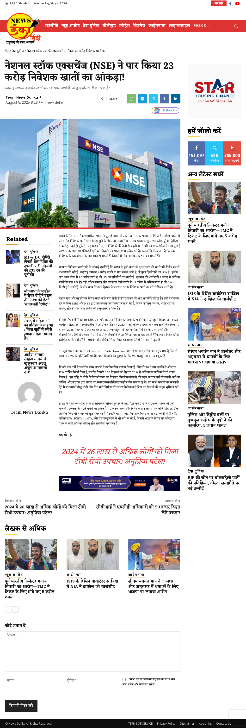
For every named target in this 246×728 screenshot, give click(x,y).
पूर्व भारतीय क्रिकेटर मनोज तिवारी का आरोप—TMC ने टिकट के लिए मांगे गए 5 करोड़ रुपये (29, 589)
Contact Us (223, 724)
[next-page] (15, 609)
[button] (236, 26)
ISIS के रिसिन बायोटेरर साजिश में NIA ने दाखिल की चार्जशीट (92, 584)
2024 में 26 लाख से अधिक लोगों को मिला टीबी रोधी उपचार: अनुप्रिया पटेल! (120, 456)
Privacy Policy (166, 724)
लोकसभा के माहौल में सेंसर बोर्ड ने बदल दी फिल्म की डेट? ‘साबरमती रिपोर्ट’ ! (38, 298)
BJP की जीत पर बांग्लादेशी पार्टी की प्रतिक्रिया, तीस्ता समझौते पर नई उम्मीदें (214, 483)
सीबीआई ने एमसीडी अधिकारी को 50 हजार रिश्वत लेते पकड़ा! (138, 510)
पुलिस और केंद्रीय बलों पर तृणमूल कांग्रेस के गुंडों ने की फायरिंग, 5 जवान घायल (210, 420)
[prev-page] (8, 609)
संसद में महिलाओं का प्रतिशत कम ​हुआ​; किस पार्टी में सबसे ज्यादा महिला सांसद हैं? (38, 330)
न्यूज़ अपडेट (14, 575)
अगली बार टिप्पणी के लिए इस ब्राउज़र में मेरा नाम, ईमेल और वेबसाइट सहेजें (149, 682)
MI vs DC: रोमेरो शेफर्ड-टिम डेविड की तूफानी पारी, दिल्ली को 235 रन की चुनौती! (38, 266)
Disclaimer (187, 724)
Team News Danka (22, 97)
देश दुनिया (18, 51)
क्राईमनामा (75, 575)
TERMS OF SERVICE (140, 724)
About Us (205, 724)
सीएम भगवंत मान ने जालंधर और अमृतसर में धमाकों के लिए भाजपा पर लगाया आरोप (153, 587)
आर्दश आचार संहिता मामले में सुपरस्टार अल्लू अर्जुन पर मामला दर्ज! (35, 364)
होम (7, 51)
